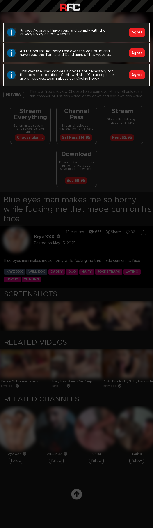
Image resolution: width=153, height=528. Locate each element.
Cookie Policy (87, 78)
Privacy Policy (31, 34)
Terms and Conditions (64, 55)
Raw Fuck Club (70, 7)
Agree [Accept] (137, 32)
